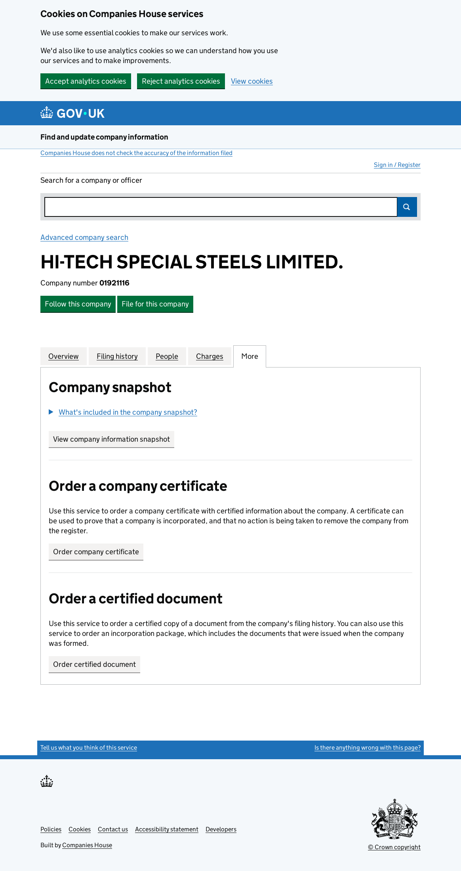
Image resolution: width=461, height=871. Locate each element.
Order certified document (94, 664)
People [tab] (167, 356)
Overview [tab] (63, 356)
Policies (50, 829)
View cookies (252, 81)
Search (407, 207)
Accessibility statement (166, 829)
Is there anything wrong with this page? (367, 747)
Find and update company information (104, 137)
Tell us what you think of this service (88, 747)
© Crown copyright (394, 847)
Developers (221, 829)
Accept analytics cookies (85, 81)
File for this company (155, 303)
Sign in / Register (397, 164)
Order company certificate (96, 551)
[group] (230, 413)
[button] (123, 412)
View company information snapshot (113, 439)
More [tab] (249, 356)
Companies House (87, 845)
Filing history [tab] (117, 356)
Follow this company (78, 303)
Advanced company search (84, 237)
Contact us (113, 829)
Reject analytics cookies (181, 81)
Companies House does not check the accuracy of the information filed (136, 153)
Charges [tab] (209, 356)
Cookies (80, 829)
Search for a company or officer (91, 180)
